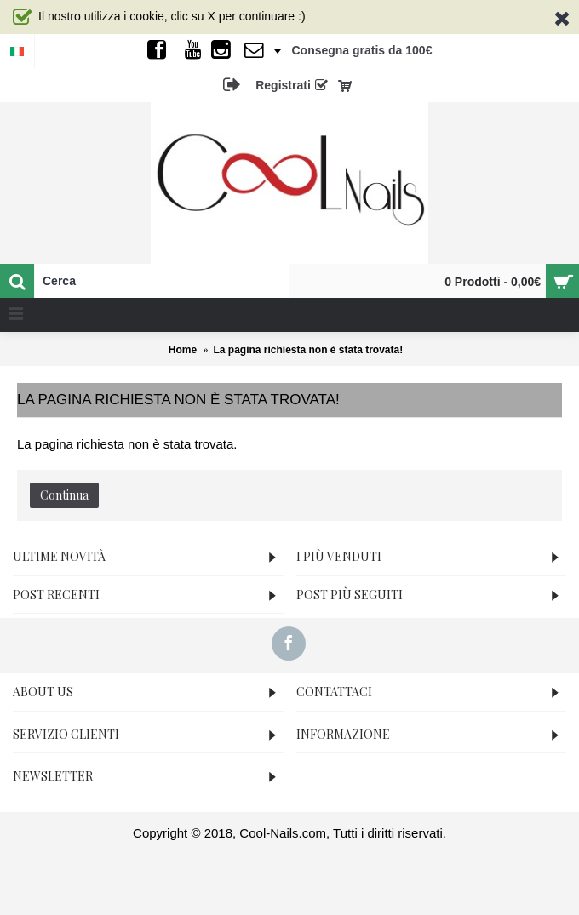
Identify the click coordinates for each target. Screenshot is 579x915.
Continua (64, 495)
